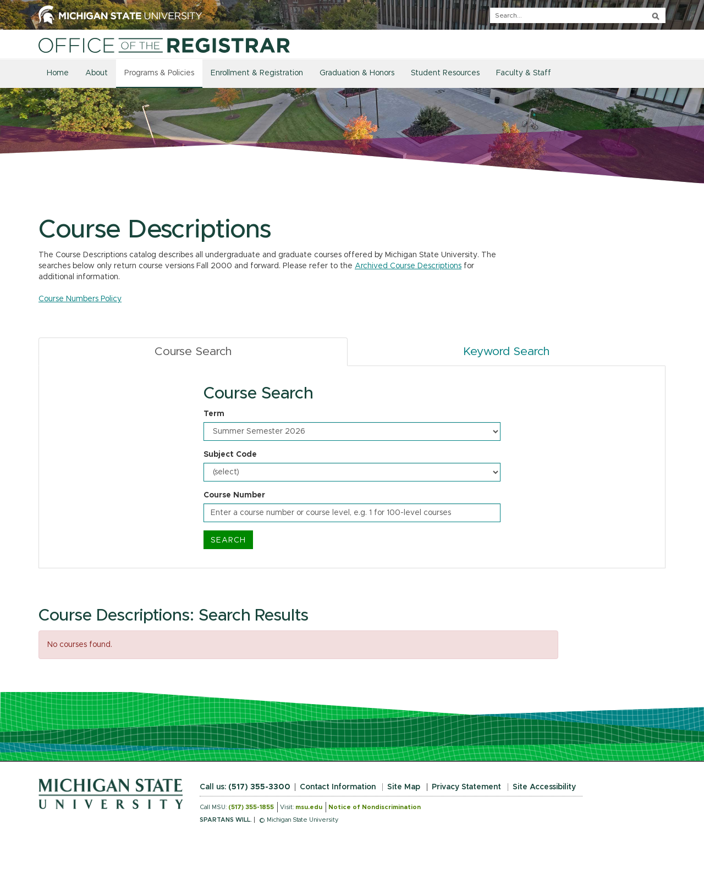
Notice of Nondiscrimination (374, 807)
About (96, 73)
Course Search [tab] (193, 351)
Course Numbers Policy (80, 299)
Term (214, 414)
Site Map (403, 787)
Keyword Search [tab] (506, 351)
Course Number (234, 495)
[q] (578, 15)
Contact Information (338, 787)
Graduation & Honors (357, 73)
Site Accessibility (544, 787)
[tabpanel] (352, 467)
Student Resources (445, 73)
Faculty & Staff (523, 73)
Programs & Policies (159, 73)
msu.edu (308, 807)
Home (58, 73)
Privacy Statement (466, 787)
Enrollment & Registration (257, 73)
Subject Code (230, 454)
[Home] (164, 45)
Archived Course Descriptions (408, 266)
